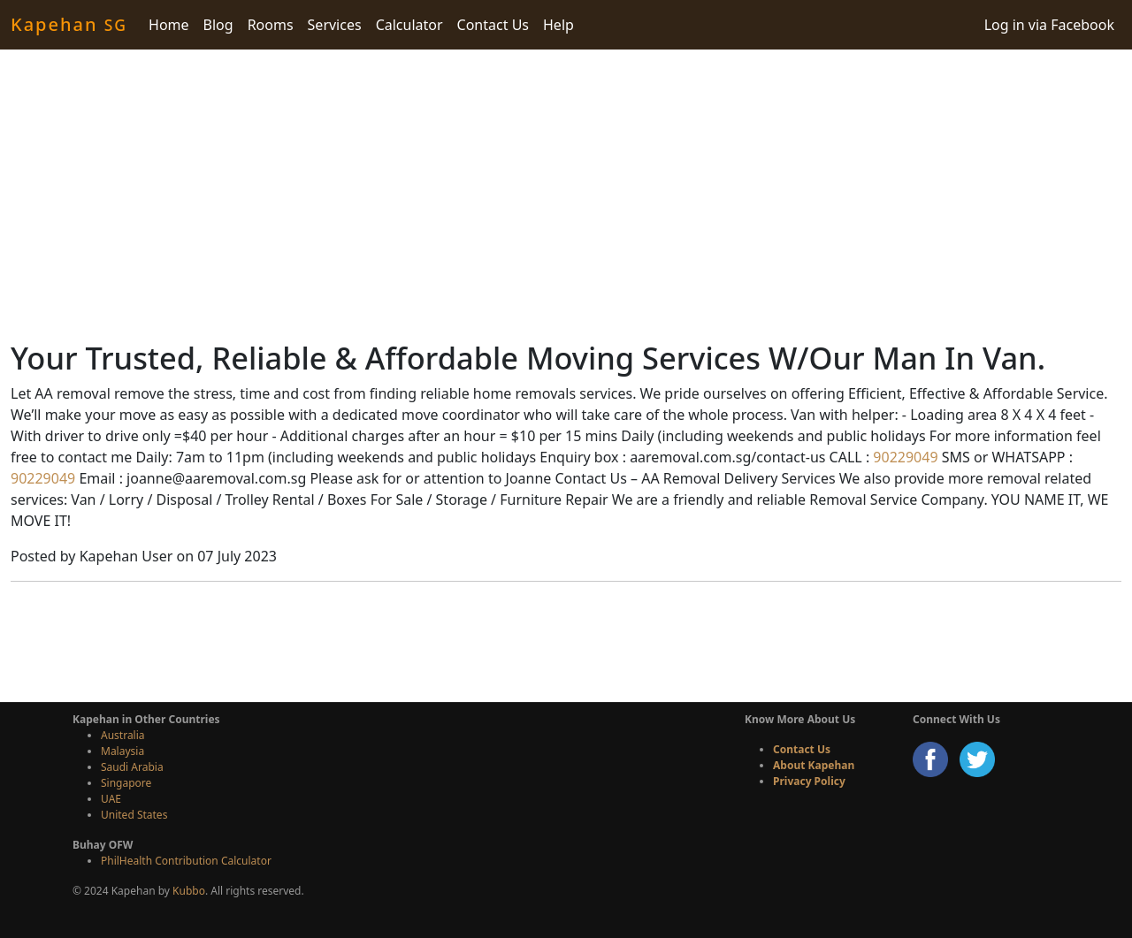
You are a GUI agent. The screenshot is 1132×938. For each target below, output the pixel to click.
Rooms (271, 24)
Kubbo (188, 890)
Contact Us (493, 24)
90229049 (903, 457)
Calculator (409, 24)
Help (558, 24)
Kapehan (69, 24)
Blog (218, 24)
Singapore (126, 782)
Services (335, 24)
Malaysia (122, 751)
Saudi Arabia (132, 766)
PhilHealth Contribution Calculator (186, 860)
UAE (111, 798)
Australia (123, 735)
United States (134, 814)
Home (169, 24)
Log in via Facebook (1049, 24)
